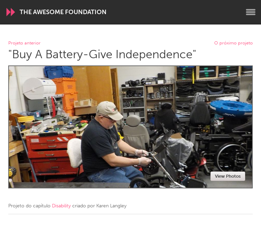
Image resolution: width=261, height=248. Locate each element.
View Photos (228, 176)
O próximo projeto (233, 43)
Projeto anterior (24, 43)
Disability (61, 206)
